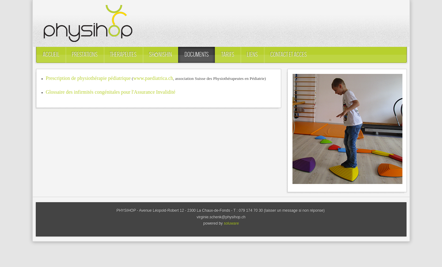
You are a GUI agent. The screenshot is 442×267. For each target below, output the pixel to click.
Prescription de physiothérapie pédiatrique (88, 78)
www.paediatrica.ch (153, 78)
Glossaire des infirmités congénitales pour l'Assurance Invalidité (111, 92)
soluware (231, 223)
